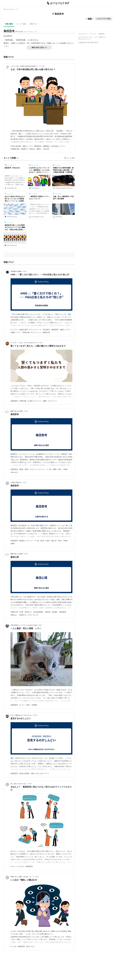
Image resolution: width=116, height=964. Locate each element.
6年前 (37, 876)
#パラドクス (52, 401)
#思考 (27, 469)
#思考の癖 (26, 332)
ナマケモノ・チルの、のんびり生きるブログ (24, 342)
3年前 (26, 411)
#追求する (28, 612)
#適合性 (48, 612)
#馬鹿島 (34, 705)
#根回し (39, 149)
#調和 (55, 469)
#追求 (48, 541)
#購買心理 (46, 332)
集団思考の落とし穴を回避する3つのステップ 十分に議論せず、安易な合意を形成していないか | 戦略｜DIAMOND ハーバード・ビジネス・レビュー (15, 227)
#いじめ (13, 946)
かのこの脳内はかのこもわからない (21, 715)
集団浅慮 (9, 40)
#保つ (60, 469)
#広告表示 (46, 329)
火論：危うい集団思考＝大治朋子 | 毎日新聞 (63, 198)
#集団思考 (37, 146)
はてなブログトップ (84, 39)
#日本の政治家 (16, 146)
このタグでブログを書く (103, 18)
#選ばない (14, 615)
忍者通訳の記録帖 (16, 271)
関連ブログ (34, 24)
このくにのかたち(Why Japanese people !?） (24, 66)
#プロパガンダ (33, 615)
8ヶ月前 (42, 66)
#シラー (22, 705)
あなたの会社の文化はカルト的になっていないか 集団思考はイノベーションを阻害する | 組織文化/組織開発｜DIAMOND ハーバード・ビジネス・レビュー (15, 199)
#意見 (42, 541)
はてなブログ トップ (11, 9)
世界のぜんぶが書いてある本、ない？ (22, 876)
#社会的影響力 (38, 612)
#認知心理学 (23, 329)
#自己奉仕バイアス (58, 146)
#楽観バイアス (16, 332)
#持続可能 (22, 401)
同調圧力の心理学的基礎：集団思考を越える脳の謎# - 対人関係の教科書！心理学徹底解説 (63, 170)
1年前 (24, 271)
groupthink (8, 36)
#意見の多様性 (24, 773)
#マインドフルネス (17, 866)
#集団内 (22, 541)
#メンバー (42, 469)
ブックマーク (9, 165)
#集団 (21, 469)
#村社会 (32, 149)
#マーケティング (35, 329)
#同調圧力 (24, 149)
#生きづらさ (30, 946)
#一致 (49, 469)
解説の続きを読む (39, 47)
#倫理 (45, 401)
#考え (60, 541)
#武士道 (46, 149)
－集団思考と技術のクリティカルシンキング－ (39, 198)
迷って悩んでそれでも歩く (19, 783)
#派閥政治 (46, 146)
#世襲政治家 (15, 149)
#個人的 (54, 541)
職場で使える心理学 (17, 411)
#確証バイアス (27, 146)
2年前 (41, 342)
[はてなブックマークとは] (17, 158)
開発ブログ (102, 37)
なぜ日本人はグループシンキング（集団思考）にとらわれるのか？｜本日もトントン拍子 (39, 170)
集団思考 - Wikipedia (12, 168)
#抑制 (65, 469)
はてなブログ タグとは (85, 37)
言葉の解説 (9, 24)
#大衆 (21, 612)
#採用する (22, 615)
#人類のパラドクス (34, 401)
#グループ (33, 469)
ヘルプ (96, 37)
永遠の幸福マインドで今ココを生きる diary (24, 625)
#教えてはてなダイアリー (40, 773)
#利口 (28, 705)
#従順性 (55, 612)
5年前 (40, 625)
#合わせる (14, 472)
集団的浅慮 (20, 40)
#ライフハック (36, 332)
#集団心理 (14, 612)
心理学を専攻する (16, 482)
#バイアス (14, 329)
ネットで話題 (21, 24)
